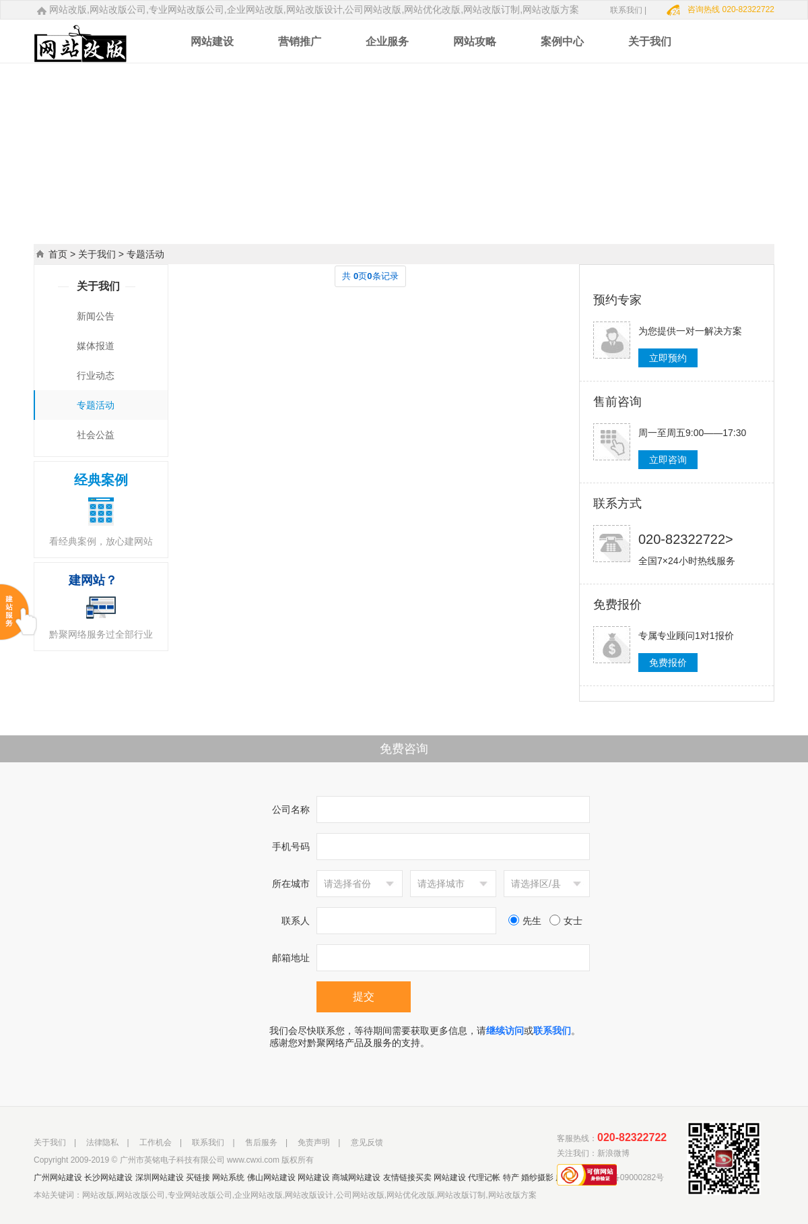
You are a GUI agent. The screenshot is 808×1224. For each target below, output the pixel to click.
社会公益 (95, 434)
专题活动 (95, 405)
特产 (511, 1177)
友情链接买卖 (407, 1177)
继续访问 (505, 1030)
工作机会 (155, 1142)
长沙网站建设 (108, 1177)
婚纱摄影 (537, 1177)
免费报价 (668, 662)
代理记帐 (484, 1177)
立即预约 (668, 358)
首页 (57, 254)
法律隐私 (102, 1142)
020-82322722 (632, 1137)
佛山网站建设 (271, 1177)
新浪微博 (613, 1153)
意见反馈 (367, 1142)
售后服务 (261, 1142)
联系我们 (552, 1030)
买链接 (198, 1177)
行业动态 (95, 375)
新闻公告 (95, 316)
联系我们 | (628, 10)
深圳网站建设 (159, 1177)
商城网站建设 (356, 1177)
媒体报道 (95, 345)
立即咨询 (668, 459)
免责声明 (314, 1142)
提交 (363, 996)
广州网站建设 (58, 1177)
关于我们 (97, 254)
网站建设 (314, 1177)
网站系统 (228, 1177)
